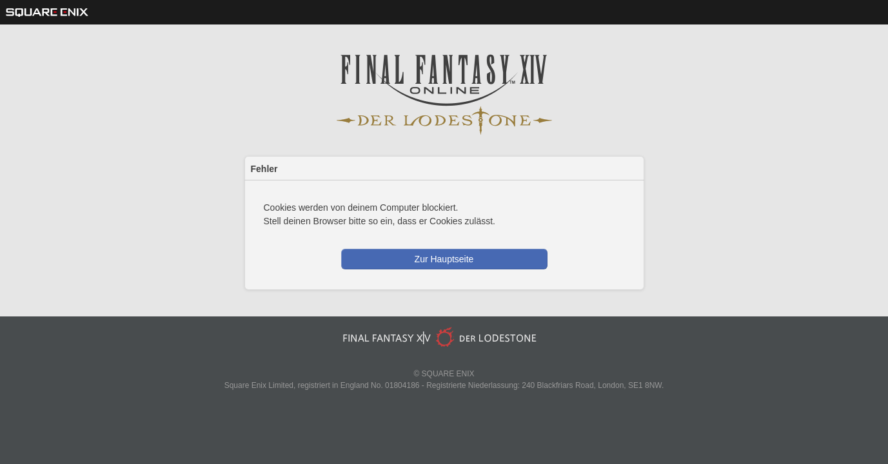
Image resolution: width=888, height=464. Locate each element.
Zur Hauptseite (444, 259)
